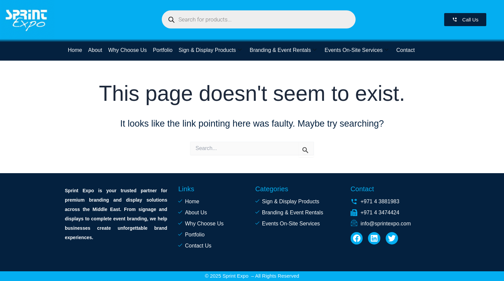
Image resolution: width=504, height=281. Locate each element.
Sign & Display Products (210, 50)
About (95, 50)
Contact (405, 50)
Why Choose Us (127, 50)
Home (75, 50)
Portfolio (162, 50)
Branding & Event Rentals (282, 50)
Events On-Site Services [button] (356, 50)
